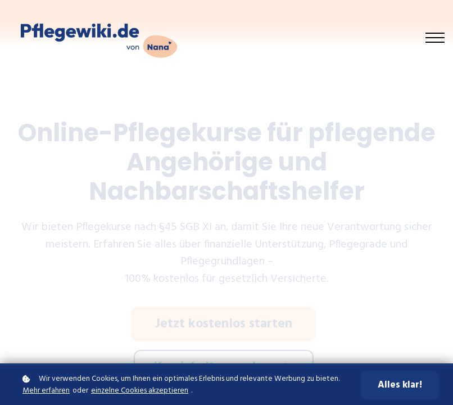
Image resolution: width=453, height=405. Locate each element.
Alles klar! (400, 385)
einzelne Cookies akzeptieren (139, 391)
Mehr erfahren (46, 391)
